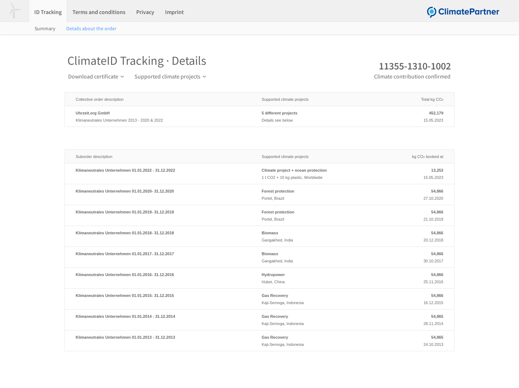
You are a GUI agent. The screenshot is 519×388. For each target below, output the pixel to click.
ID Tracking (48, 11)
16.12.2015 (414, 298)
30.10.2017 (414, 256)
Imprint (174, 11)
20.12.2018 (414, 235)
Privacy (145, 11)
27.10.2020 (414, 194)
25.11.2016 (414, 277)
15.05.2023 (414, 115)
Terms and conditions (98, 11)
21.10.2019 (414, 214)
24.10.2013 (414, 340)
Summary (45, 28)
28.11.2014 (414, 319)
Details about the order (91, 28)
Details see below (321, 115)
